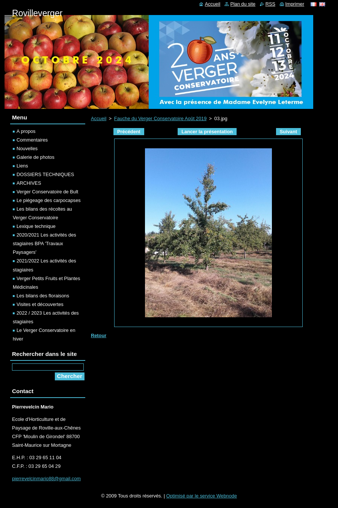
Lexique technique (36, 226)
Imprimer (294, 4)
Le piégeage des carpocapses (49, 200)
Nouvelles (27, 148)
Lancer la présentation (207, 131)
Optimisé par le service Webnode (201, 496)
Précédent (128, 131)
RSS (270, 4)
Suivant (288, 131)
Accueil (98, 118)
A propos (26, 131)
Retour (98, 335)
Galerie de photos (35, 157)
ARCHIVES (29, 183)
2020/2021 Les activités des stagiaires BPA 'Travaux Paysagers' (44, 243)
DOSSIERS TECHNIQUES (45, 174)
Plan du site (242, 4)
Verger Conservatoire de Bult (47, 191)
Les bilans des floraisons (43, 295)
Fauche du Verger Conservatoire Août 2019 (160, 118)
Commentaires (32, 140)
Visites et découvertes (40, 304)
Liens (22, 166)
